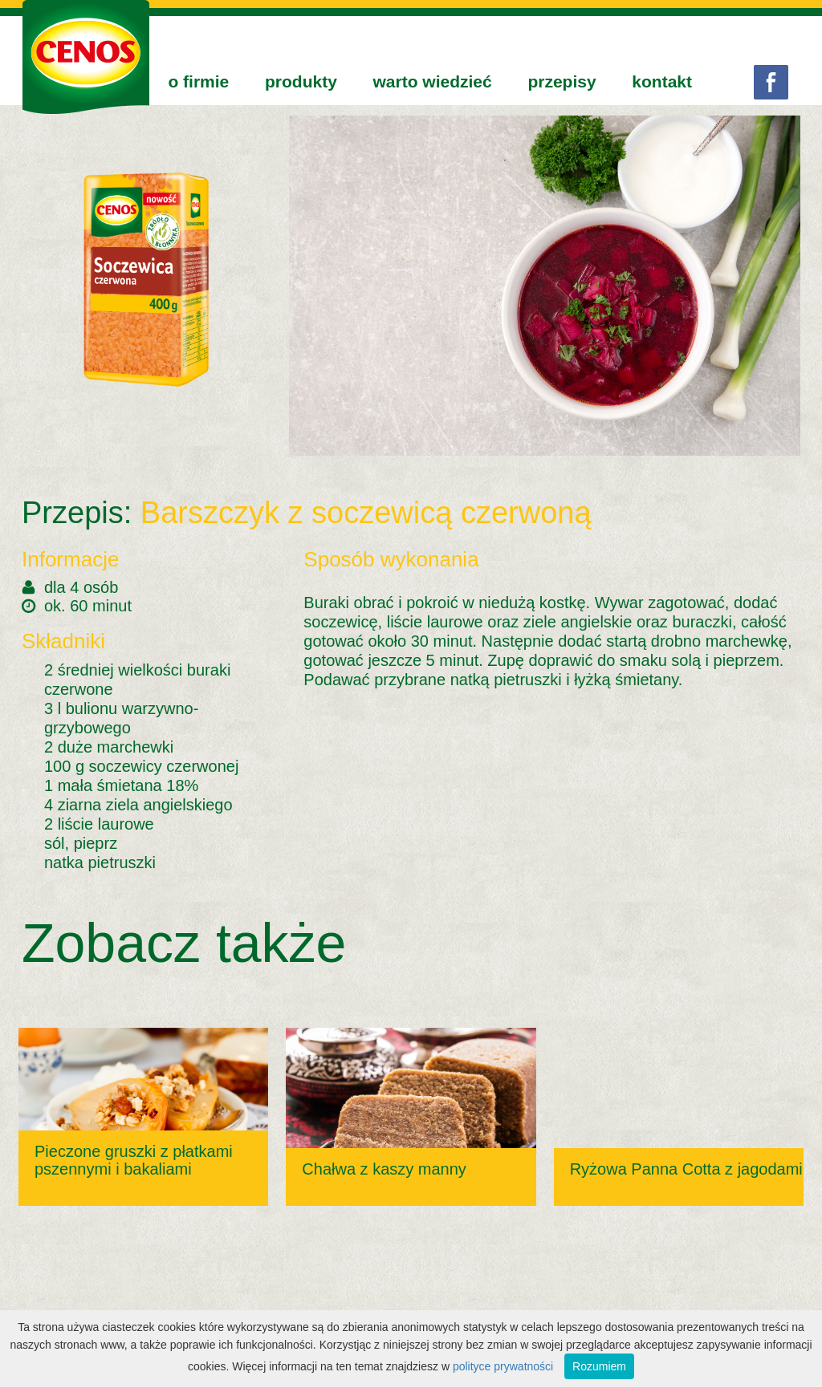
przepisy (561, 81)
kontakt (662, 81)
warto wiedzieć (432, 81)
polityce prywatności (503, 1366)
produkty (301, 81)
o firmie (198, 81)
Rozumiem (599, 1366)
